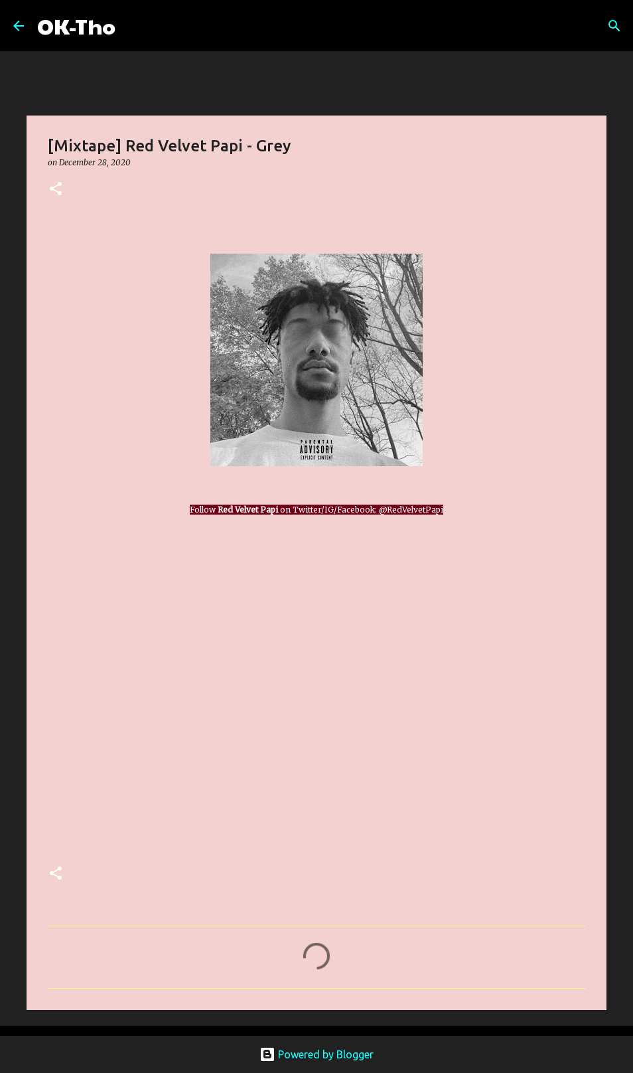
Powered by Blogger (316, 1054)
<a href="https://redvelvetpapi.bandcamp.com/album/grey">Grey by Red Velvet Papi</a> (164, 688)
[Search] (134, 26)
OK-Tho (76, 26)
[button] (56, 190)
